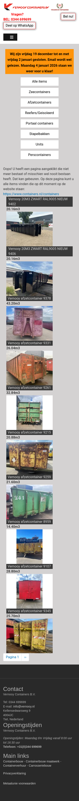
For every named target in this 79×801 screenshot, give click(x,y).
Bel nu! (68, 16)
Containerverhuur (14, 765)
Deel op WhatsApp (19, 25)
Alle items (39, 81)
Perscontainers (39, 155)
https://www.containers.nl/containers (31, 194)
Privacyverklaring (14, 773)
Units (39, 144)
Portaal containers (39, 123)
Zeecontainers (39, 92)
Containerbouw (13, 761)
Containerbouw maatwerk (43, 761)
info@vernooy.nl (24, 706)
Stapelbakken (39, 134)
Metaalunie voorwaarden (19, 783)
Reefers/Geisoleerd (39, 113)
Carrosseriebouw (40, 765)
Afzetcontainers (39, 102)
